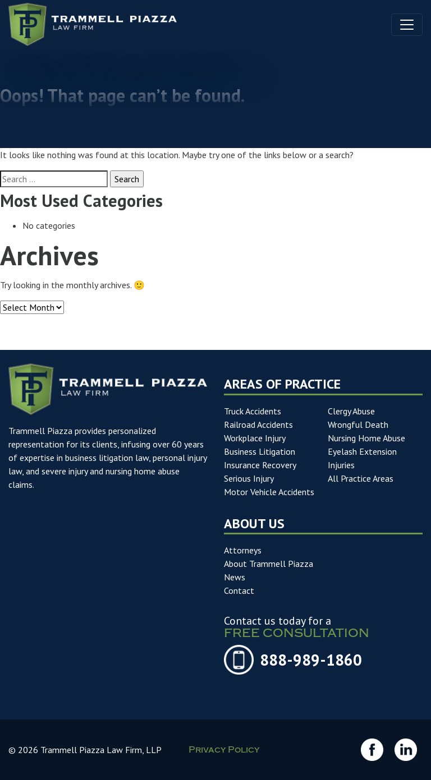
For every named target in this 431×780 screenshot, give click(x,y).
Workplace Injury (255, 438)
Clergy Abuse (351, 411)
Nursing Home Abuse (366, 438)
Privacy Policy (224, 750)
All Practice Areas (360, 478)
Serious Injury (249, 478)
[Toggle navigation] (407, 24)
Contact (239, 590)
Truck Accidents (252, 411)
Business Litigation (259, 451)
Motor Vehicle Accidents (269, 491)
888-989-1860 (311, 659)
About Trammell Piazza (268, 563)
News (234, 577)
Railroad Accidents (258, 424)
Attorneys (243, 550)
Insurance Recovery (260, 464)
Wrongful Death (358, 424)
